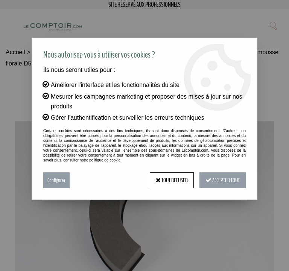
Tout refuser (172, 180)
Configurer (56, 180)
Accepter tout (222, 180)
